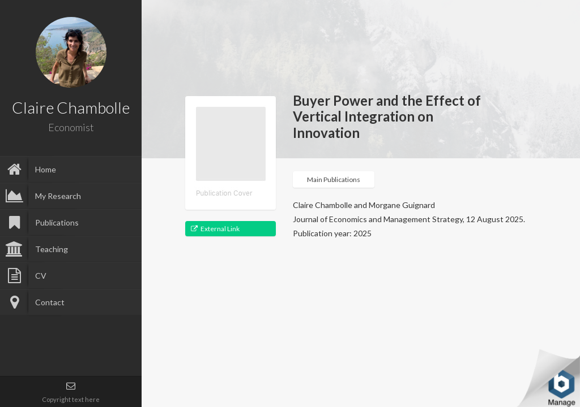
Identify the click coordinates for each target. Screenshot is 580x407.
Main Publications (333, 179)
